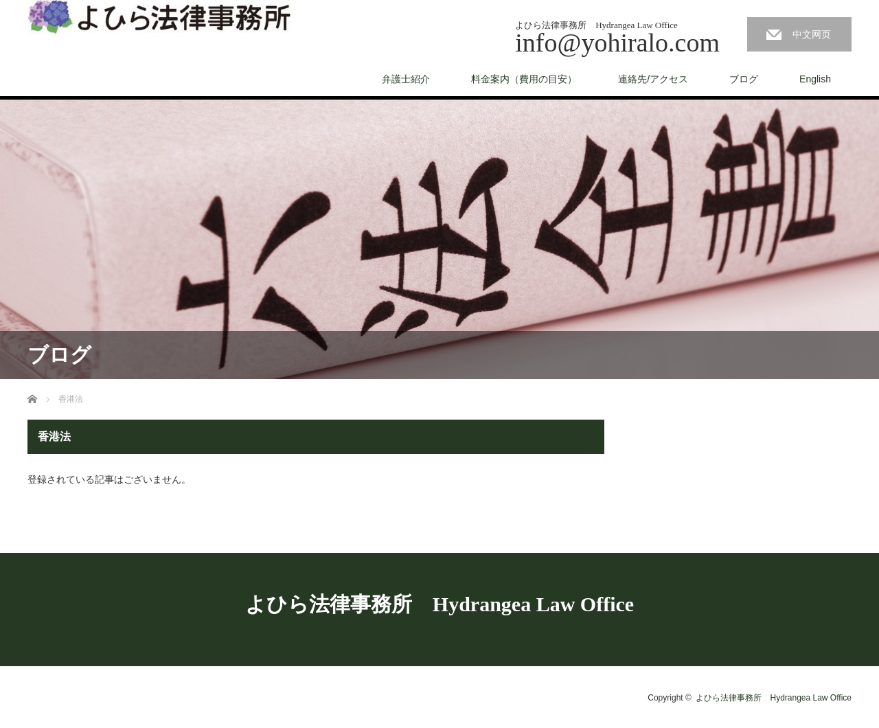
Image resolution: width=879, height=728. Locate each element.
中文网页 (811, 34)
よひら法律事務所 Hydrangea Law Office (439, 604)
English (815, 78)
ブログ (743, 78)
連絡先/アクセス (653, 78)
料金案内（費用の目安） (524, 78)
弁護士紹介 (406, 78)
